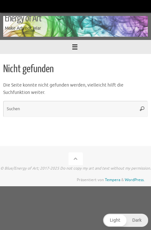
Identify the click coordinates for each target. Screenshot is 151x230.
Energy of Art (23, 18)
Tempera (112, 179)
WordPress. (135, 179)
